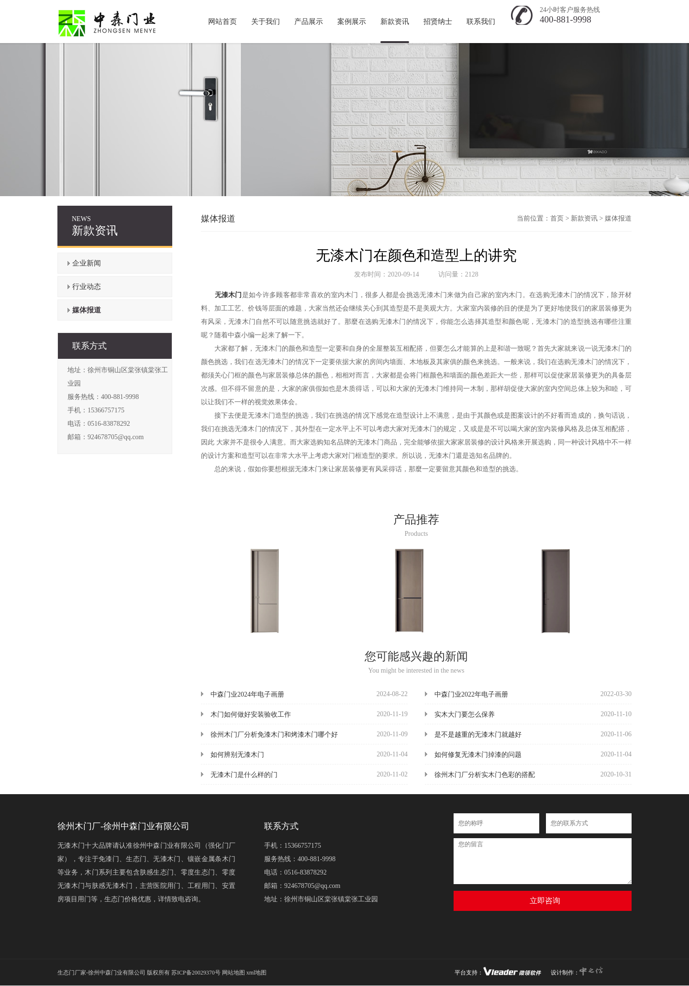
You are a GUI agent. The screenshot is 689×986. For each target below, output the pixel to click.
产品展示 (308, 21)
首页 (557, 218)
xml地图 (256, 972)
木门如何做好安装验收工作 (251, 714)
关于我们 (265, 21)
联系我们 (481, 21)
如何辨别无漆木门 (237, 754)
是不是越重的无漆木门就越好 (478, 734)
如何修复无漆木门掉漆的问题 (478, 754)
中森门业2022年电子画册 (471, 694)
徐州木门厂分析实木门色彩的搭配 (484, 774)
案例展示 (351, 21)
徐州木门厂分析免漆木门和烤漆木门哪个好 (274, 734)
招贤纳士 (437, 21)
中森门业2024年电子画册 (247, 694)
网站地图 (233, 972)
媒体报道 (86, 310)
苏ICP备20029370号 (196, 972)
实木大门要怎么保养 (464, 714)
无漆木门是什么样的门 (244, 774)
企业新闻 (86, 263)
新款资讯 (394, 21)
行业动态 (86, 286)
